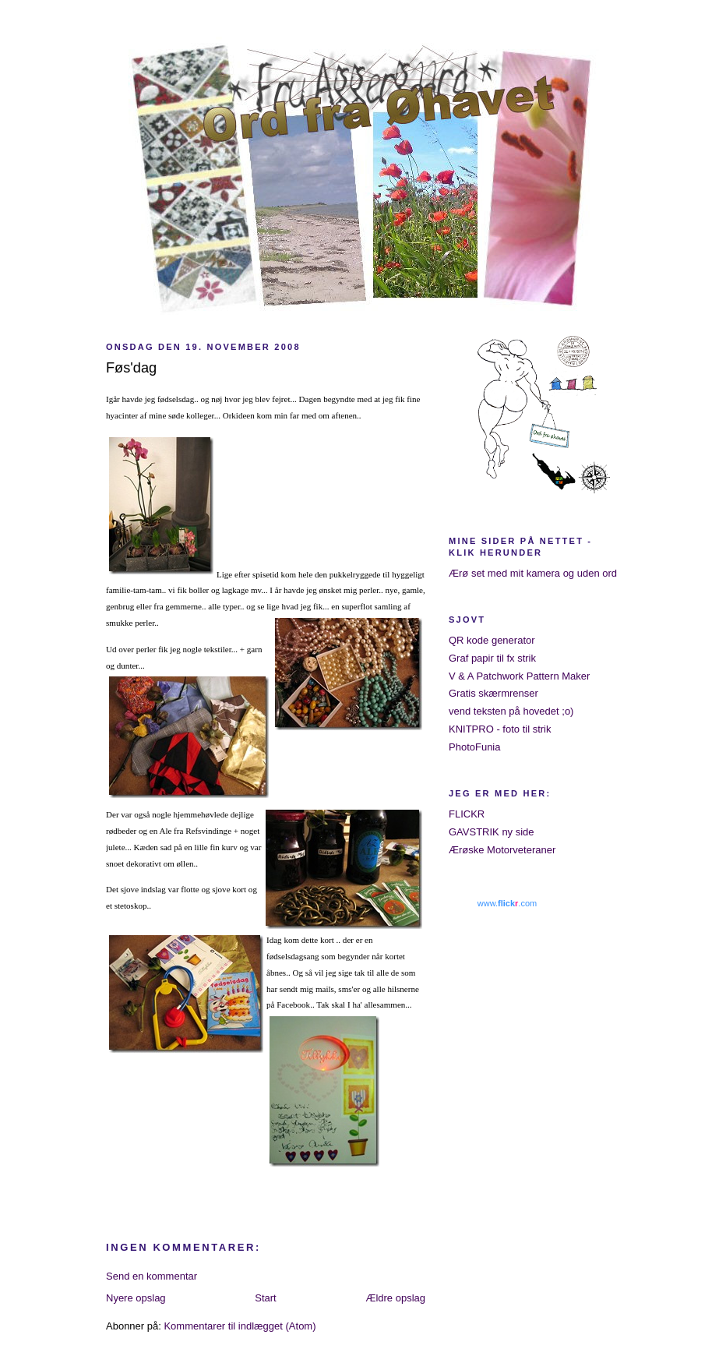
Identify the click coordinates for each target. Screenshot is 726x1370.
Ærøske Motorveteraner (502, 850)
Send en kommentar (151, 1276)
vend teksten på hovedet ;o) (511, 711)
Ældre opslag (395, 1298)
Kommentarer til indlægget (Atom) (239, 1326)
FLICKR (467, 814)
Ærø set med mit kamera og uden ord (533, 573)
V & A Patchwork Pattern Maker (519, 676)
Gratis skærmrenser (493, 693)
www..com (507, 903)
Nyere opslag (136, 1298)
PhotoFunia (475, 747)
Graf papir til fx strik (492, 658)
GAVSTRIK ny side (491, 832)
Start (265, 1298)
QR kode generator (492, 640)
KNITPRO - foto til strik (500, 729)
